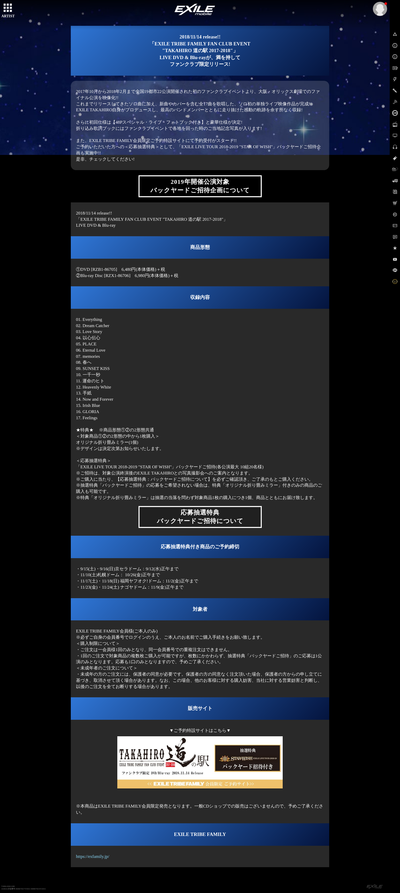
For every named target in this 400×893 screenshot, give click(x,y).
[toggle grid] (8, 8)
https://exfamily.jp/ (92, 856)
